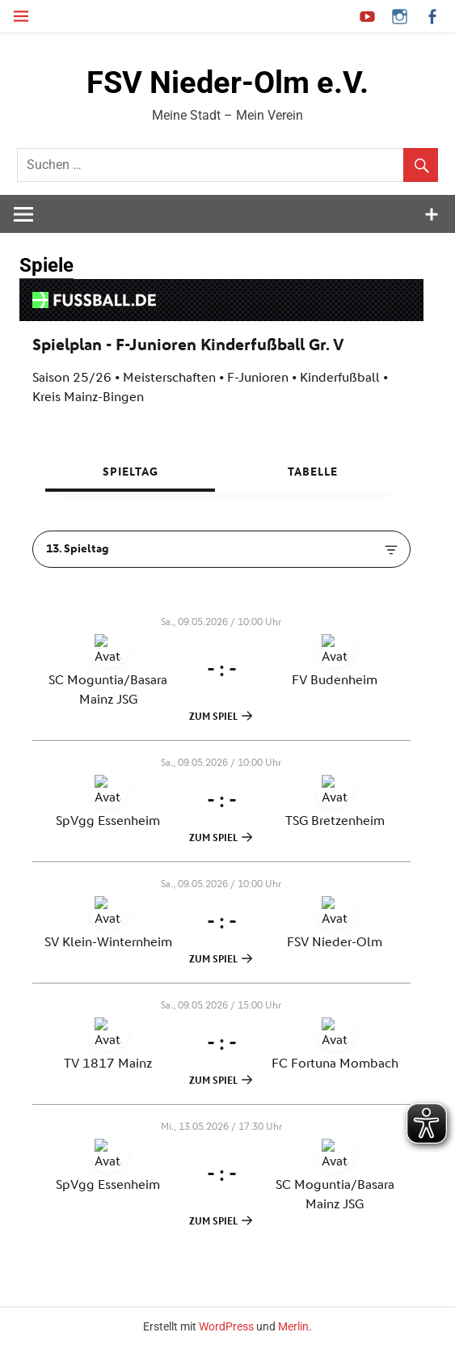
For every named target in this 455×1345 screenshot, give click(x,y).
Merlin (293, 1326)
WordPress (226, 1326)
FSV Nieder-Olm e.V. (227, 82)
